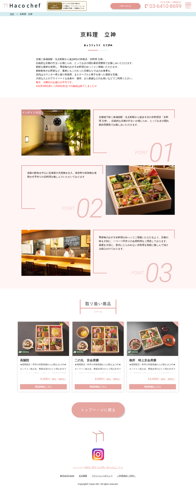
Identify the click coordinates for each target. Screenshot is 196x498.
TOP (12, 14)
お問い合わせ (125, 6)
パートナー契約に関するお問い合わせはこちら (98, 467)
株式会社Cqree (67, 476)
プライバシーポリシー (102, 476)
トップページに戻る (98, 410)
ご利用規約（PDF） (126, 476)
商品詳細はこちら (43, 387)
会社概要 (83, 476)
